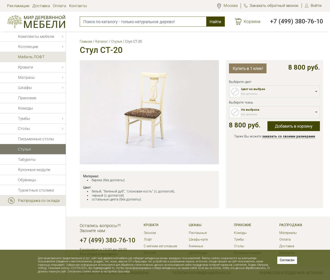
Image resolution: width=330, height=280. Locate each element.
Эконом (150, 233)
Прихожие (242, 225)
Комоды (240, 233)
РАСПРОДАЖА (290, 225)
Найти (215, 21)
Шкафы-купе (198, 240)
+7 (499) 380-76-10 (296, 21)
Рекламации (18, 5)
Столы (239, 246)
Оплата (59, 5)
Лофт (148, 240)
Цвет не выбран (253, 89)
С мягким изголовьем (160, 246)
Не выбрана (250, 109)
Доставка (41, 5)
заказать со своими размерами (288, 136)
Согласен (287, 260)
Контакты (78, 5)
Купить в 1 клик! (248, 68)
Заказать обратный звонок (274, 5)
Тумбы (239, 240)
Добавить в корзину (294, 126)
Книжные (196, 246)
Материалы (288, 233)
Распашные (198, 233)
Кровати (151, 225)
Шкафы (195, 225)
